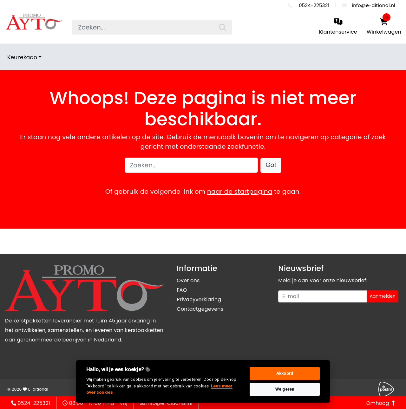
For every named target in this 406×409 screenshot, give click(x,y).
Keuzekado (22, 57)
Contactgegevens (200, 309)
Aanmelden (383, 296)
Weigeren (284, 389)
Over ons (188, 280)
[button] (271, 165)
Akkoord (284, 373)
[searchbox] (152, 27)
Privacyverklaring (199, 299)
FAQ (182, 290)
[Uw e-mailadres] (322, 296)
